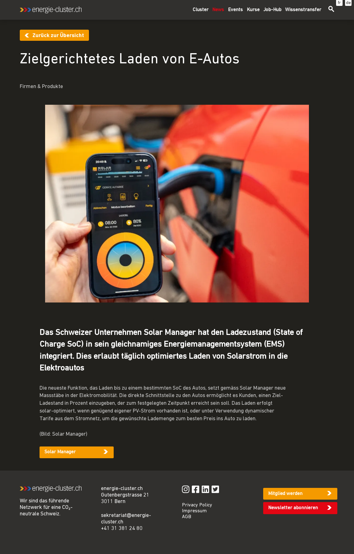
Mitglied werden (285, 493)
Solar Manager (60, 452)
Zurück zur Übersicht (58, 35)
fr (339, 3)
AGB (186, 516)
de (348, 3)
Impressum (194, 511)
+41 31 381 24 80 (122, 528)
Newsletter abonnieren (293, 507)
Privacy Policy (197, 505)
